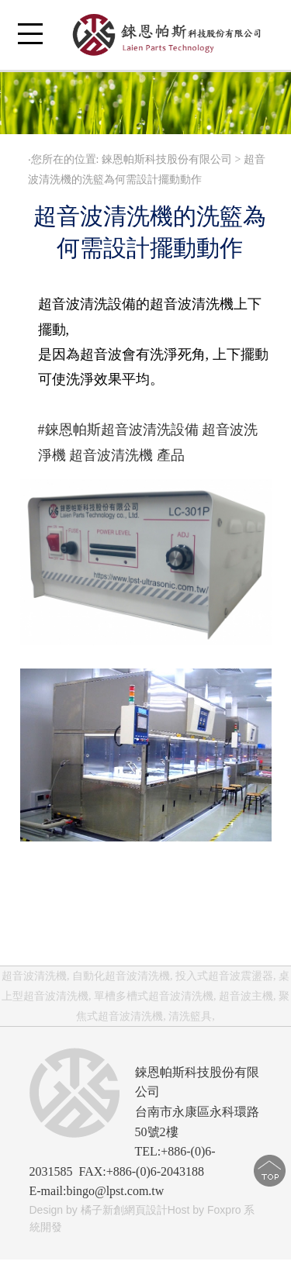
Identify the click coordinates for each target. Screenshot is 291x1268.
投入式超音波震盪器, (225, 976)
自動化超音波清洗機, (122, 976)
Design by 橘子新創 (76, 1210)
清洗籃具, (191, 1016)
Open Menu (30, 43)
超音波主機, (247, 996)
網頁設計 (146, 1210)
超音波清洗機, (36, 976)
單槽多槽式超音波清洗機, (155, 996)
